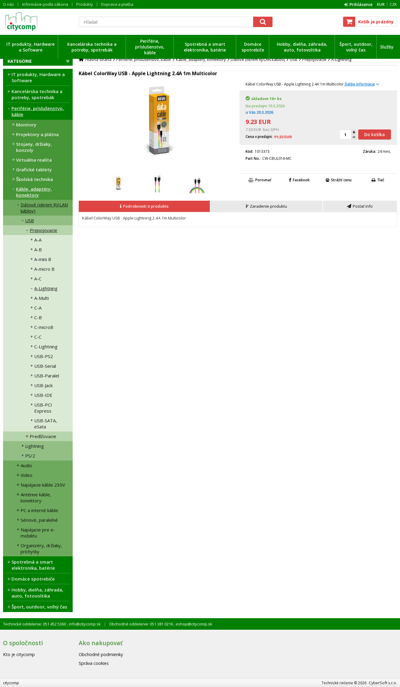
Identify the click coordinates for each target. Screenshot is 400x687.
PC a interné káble (39, 510)
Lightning (34, 446)
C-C (37, 337)
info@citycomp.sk (84, 624)
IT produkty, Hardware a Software (30, 47)
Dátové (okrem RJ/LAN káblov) (44, 208)
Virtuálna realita (34, 160)
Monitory (26, 125)
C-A (37, 308)
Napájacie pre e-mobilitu (38, 533)
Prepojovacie (43, 230)
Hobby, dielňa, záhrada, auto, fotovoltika (302, 47)
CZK (393, 4)
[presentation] (144, 206)
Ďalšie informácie (360, 84)
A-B (38, 249)
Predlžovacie (43, 436)
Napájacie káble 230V (43, 485)
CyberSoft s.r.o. (383, 682)
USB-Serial (45, 366)
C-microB (43, 327)
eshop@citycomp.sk (193, 624)
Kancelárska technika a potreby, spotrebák (92, 47)
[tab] (144, 206)
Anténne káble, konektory (36, 497)
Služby (387, 47)
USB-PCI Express (43, 408)
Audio (26, 465)
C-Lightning (46, 347)
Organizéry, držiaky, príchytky (41, 548)
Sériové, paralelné (39, 520)
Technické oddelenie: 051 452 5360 (35, 624)
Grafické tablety (34, 169)
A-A (37, 240)
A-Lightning (46, 288)
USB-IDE (43, 395)
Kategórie (20, 61)
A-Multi (41, 298)
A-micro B (44, 269)
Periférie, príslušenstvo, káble (149, 46)
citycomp (38, 21)
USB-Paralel (46, 376)
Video (26, 475)
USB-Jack (43, 385)
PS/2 (30, 456)
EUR (381, 4)
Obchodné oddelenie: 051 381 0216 (141, 624)
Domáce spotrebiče (253, 47)
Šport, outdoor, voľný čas (355, 47)
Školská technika (34, 179)
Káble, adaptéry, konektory (34, 192)
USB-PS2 (43, 356)
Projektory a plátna (37, 134)
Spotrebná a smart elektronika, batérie (205, 47)
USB (29, 220)
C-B (38, 317)
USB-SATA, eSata (45, 423)
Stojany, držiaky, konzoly (34, 147)
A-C (37, 279)
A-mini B (42, 259)
